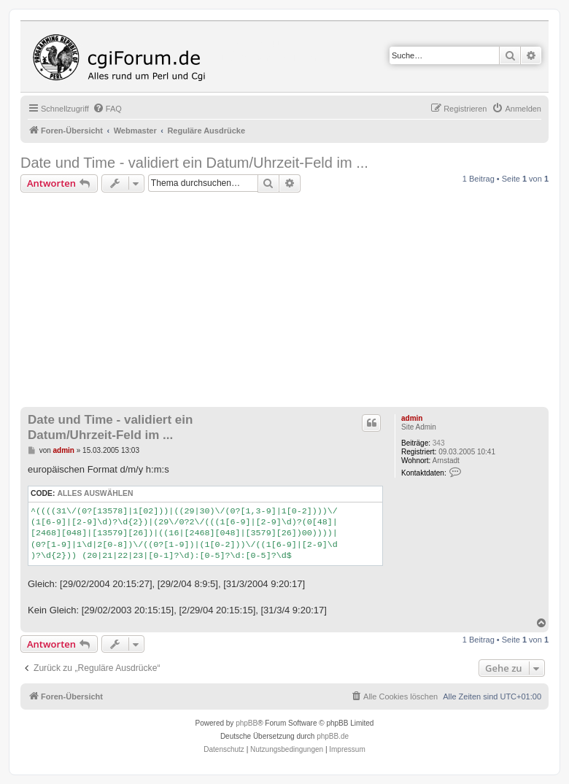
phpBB (247, 723)
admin (411, 418)
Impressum (347, 749)
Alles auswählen (95, 493)
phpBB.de (333, 736)
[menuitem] (107, 108)
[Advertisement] (294, 302)
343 (439, 443)
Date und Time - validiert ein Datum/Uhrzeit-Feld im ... (194, 163)
